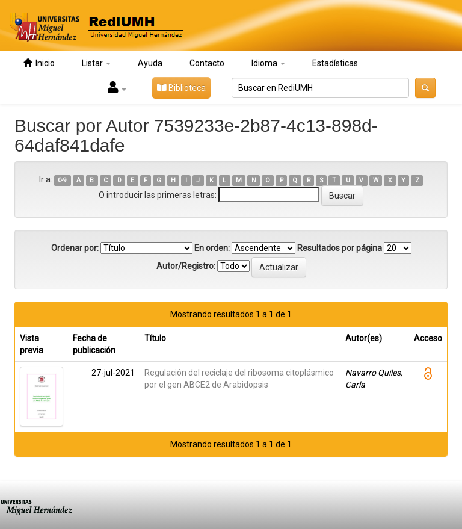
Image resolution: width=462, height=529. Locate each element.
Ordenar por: (75, 248)
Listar (96, 63)
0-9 (62, 180)
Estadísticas (335, 63)
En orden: (212, 248)
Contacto (206, 63)
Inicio (39, 63)
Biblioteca (181, 88)
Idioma (268, 63)
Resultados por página (339, 248)
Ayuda (150, 63)
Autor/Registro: (185, 266)
